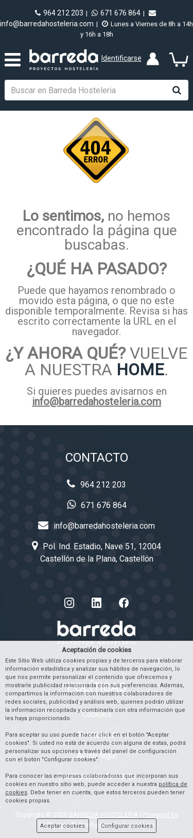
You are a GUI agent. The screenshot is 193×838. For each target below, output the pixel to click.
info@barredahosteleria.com (96, 401)
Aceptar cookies (62, 826)
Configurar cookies (127, 826)
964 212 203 (59, 13)
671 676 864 (116, 13)
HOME (140, 369)
